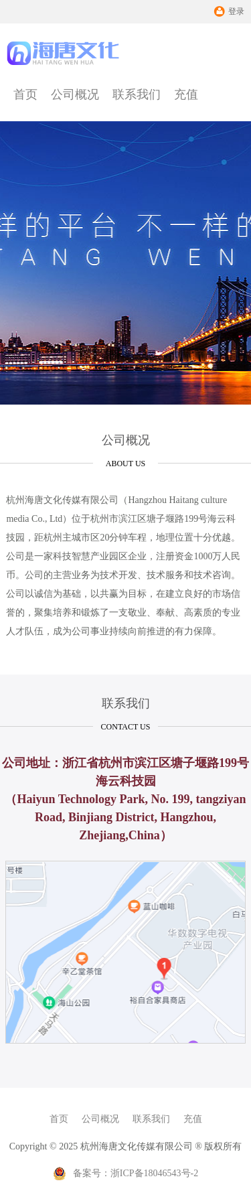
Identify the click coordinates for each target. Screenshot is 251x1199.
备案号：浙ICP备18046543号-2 (125, 1173)
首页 (25, 94)
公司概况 (75, 94)
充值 (186, 94)
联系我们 (136, 94)
